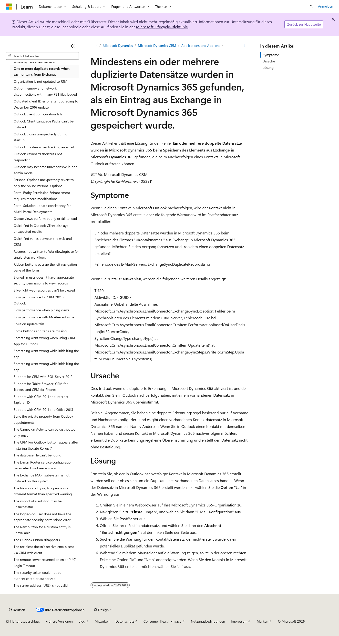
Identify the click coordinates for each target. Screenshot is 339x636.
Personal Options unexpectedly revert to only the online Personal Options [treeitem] (44, 182)
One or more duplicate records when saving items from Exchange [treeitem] (42, 71)
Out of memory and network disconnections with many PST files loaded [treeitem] (45, 91)
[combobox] (42, 56)
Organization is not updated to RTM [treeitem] (40, 81)
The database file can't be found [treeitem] (37, 455)
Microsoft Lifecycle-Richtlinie (162, 26)
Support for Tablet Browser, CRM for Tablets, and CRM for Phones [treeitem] (41, 386)
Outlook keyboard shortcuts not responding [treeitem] (38, 156)
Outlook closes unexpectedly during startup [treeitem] (40, 137)
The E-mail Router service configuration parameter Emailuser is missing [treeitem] (43, 465)
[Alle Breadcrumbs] (95, 46)
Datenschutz (124, 621)
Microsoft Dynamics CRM (157, 45)
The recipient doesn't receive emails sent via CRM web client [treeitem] (44, 549)
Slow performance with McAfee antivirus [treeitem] (44, 317)
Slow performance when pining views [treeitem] (41, 310)
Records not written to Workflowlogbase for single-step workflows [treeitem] (46, 254)
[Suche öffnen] (311, 6)
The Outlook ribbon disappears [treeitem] (37, 539)
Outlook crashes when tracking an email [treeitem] (44, 147)
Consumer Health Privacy (162, 621)
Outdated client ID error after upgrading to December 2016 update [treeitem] (46, 104)
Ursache (269, 61)
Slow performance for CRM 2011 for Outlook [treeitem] (40, 300)
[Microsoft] (9, 6)
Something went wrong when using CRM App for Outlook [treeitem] (44, 340)
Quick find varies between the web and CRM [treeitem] (43, 241)
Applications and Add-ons (200, 45)
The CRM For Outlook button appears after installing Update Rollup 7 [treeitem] (46, 445)
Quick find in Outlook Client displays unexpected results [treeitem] (41, 228)
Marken (262, 621)
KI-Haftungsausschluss (23, 621)
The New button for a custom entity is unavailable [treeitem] (42, 530)
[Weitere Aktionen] (244, 46)
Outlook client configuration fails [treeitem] (38, 114)
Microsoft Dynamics (118, 45)
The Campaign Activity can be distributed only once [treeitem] (44, 432)
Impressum (239, 621)
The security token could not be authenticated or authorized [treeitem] (37, 575)
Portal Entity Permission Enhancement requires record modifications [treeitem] (42, 195)
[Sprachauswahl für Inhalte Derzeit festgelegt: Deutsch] (17, 610)
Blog (82, 621)
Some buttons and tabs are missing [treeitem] (40, 331)
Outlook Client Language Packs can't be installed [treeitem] (43, 124)
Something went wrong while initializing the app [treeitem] (46, 353)
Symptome (271, 54)
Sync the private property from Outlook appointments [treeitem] (43, 419)
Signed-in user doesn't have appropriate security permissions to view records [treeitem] (44, 280)
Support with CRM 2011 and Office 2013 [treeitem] (43, 409)
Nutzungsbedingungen (208, 621)
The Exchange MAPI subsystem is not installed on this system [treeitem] (42, 478)
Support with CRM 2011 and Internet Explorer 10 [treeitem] (41, 399)
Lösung (268, 67)
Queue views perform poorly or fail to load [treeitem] (45, 218)
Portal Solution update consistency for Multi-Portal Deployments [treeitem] (42, 208)
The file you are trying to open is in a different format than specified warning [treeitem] (43, 491)
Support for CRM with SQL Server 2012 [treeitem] (43, 376)
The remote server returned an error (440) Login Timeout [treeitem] (45, 562)
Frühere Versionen (59, 621)
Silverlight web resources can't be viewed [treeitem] (44, 290)
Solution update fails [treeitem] (29, 324)
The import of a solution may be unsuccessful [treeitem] (38, 504)
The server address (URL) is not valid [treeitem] (41, 585)
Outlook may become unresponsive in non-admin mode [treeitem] (46, 169)
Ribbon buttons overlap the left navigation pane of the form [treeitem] (45, 267)
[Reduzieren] (73, 45)
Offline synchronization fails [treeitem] (34, 61)
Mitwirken (102, 621)
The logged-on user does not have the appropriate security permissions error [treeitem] (42, 517)
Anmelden (325, 6)
